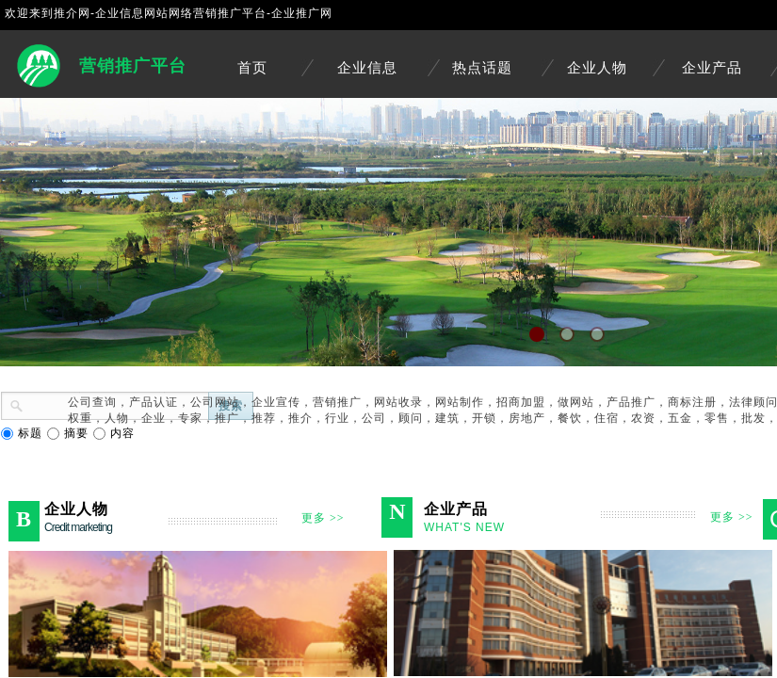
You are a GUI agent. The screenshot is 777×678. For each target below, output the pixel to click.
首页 (252, 67)
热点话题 (482, 67)
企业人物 (597, 67)
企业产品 (712, 67)
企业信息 (367, 67)
